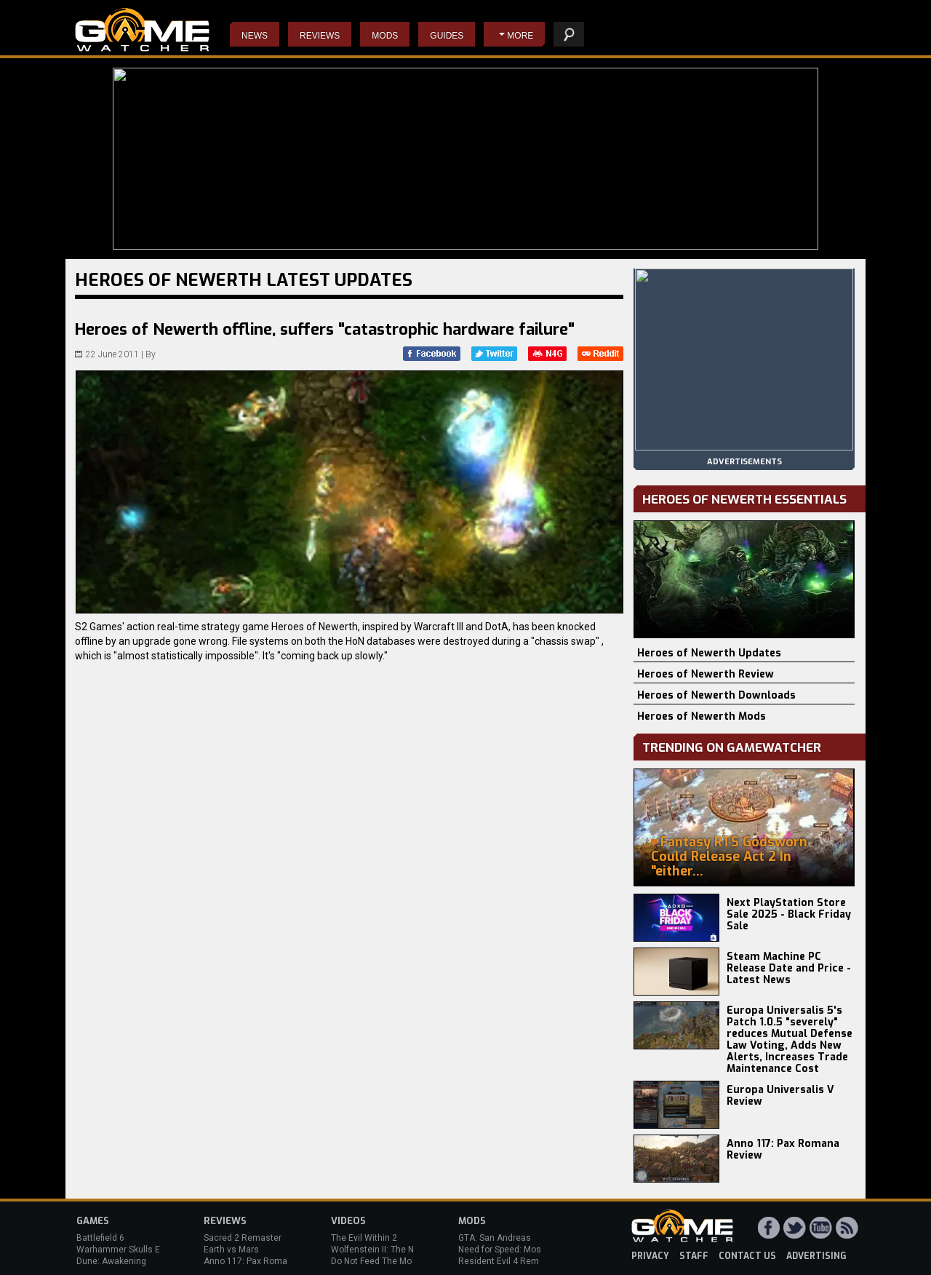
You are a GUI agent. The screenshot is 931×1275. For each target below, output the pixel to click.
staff (693, 1256)
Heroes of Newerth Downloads (716, 695)
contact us (747, 1256)
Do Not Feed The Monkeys (383, 1261)
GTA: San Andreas (494, 1238)
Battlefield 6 (100, 1238)
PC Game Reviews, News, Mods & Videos (142, 30)
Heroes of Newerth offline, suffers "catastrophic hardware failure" (325, 329)
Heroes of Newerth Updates (709, 653)
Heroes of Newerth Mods (701, 716)
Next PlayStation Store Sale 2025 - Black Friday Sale (789, 914)
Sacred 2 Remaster (242, 1238)
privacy (650, 1256)
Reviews (320, 36)
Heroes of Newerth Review (705, 674)
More (520, 36)
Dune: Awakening (111, 1261)
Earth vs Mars (231, 1249)
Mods (385, 36)
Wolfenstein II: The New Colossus (398, 1249)
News (254, 36)
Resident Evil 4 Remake (506, 1261)
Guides (446, 36)
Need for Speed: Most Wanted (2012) (532, 1249)
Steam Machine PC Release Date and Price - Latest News (789, 968)
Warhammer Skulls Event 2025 (138, 1249)
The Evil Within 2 (364, 1238)
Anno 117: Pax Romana (250, 1261)
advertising (816, 1256)
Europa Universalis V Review (780, 1095)
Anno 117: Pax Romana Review (783, 1149)
